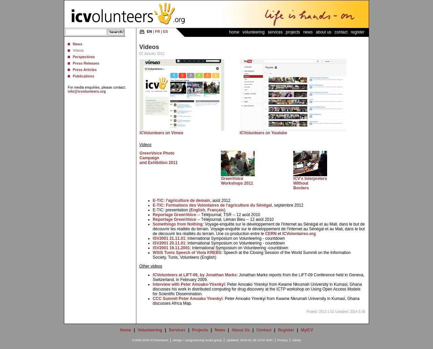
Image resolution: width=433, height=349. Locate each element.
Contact (341, 32)
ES (165, 31)
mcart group (213, 340)
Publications (83, 76)
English (197, 210)
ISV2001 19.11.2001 (171, 248)
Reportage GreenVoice (174, 214)
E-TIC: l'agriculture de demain (181, 200)
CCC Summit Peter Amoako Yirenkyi (188, 298)
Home (234, 32)
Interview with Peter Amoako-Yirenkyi (189, 284)
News (77, 44)
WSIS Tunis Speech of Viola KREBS (187, 252)
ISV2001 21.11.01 (169, 238)
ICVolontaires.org (299, 233)
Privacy (282, 340)
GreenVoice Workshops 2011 (237, 181)
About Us (324, 32)
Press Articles (85, 70)
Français (215, 210)
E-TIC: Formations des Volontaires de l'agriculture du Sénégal (212, 205)
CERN (271, 233)
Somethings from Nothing (178, 224)
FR (157, 31)
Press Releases (86, 63)
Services (275, 32)
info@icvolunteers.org (87, 91)
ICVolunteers (152, 133)
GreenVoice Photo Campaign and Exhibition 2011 (159, 158)
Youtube (279, 133)
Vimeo (177, 133)
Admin (296, 340)
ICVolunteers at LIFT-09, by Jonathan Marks (195, 275)
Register (357, 32)
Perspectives (84, 57)
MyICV (307, 330)
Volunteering (254, 32)
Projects (293, 32)
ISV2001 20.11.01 (169, 243)
